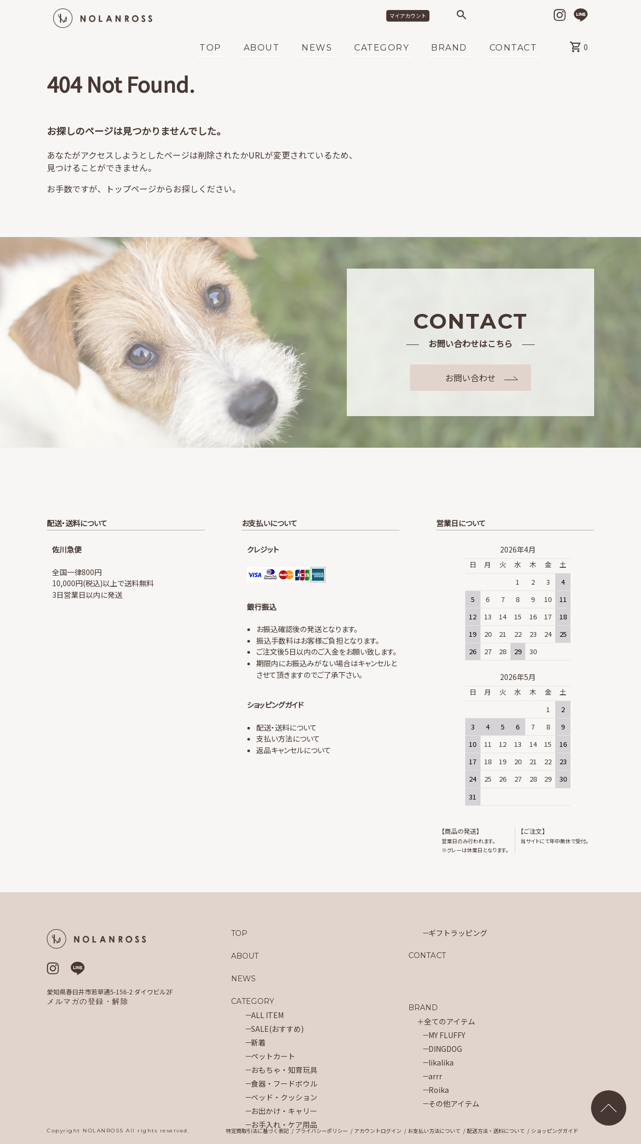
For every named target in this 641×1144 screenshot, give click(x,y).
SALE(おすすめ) (277, 1028)
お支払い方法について (434, 1130)
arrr (435, 1076)
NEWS (317, 48)
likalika (441, 1062)
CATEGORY (381, 48)
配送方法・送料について (496, 1130)
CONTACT (513, 48)
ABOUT (262, 48)
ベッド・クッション (284, 1097)
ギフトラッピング (457, 933)
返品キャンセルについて (293, 750)
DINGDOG (445, 1048)
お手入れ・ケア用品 (284, 1124)
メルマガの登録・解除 (87, 1001)
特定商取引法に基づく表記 (257, 1130)
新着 (258, 1042)
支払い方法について (288, 738)
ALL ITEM (267, 1015)
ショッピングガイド (554, 1130)
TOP (210, 48)
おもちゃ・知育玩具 (284, 1069)
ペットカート (273, 1056)
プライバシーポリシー (321, 1130)
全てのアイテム (449, 1021)
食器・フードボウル (284, 1083)
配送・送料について (286, 727)
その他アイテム (453, 1103)
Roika (438, 1089)
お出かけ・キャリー (284, 1111)
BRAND (449, 48)
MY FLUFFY (446, 1035)
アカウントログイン (378, 1130)
